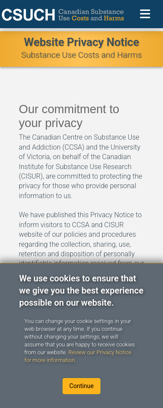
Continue (82, 385)
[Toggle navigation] (145, 14)
